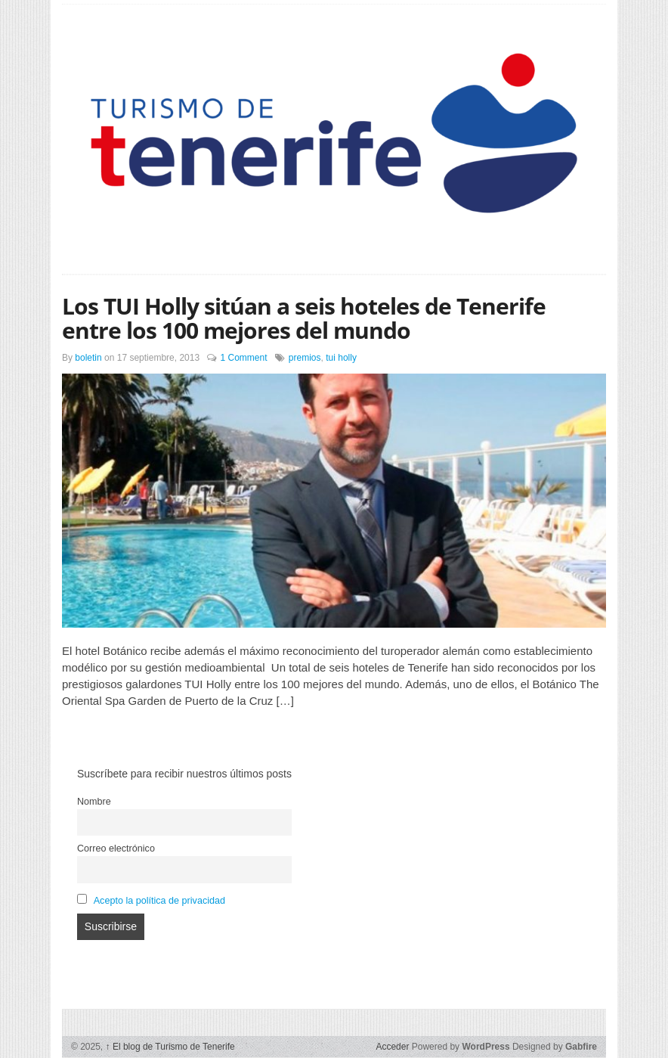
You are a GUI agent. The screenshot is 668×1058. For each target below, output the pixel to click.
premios (305, 357)
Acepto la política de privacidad (159, 900)
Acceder (392, 1046)
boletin (88, 357)
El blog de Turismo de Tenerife (170, 1046)
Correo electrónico (116, 848)
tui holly (341, 357)
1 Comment (243, 357)
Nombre (94, 801)
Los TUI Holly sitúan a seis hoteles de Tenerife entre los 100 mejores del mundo (304, 318)
